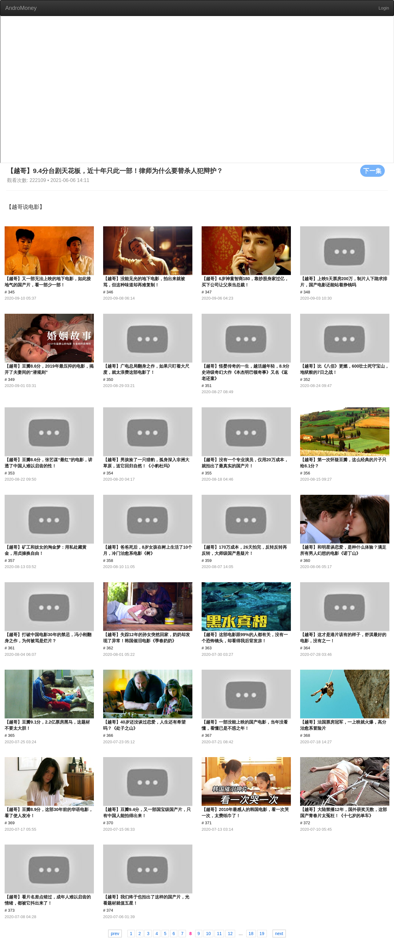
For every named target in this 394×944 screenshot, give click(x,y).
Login (384, 8)
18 (251, 933)
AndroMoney (21, 8)
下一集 (372, 170)
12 (230, 933)
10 (208, 933)
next (279, 933)
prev (115, 933)
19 (261, 933)
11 (219, 933)
